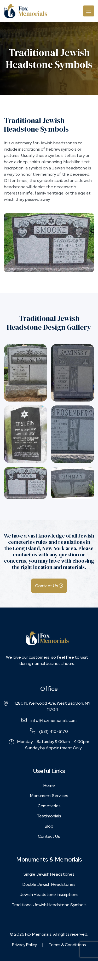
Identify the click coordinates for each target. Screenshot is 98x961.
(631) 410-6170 (49, 731)
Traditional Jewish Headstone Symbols (49, 904)
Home (49, 785)
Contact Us (49, 585)
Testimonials (49, 816)
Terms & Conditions (67, 944)
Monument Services (49, 795)
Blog (49, 826)
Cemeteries (49, 806)
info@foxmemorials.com (49, 720)
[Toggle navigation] (88, 10)
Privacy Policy (24, 944)
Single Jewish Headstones (49, 874)
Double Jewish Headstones (49, 884)
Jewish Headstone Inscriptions (49, 894)
